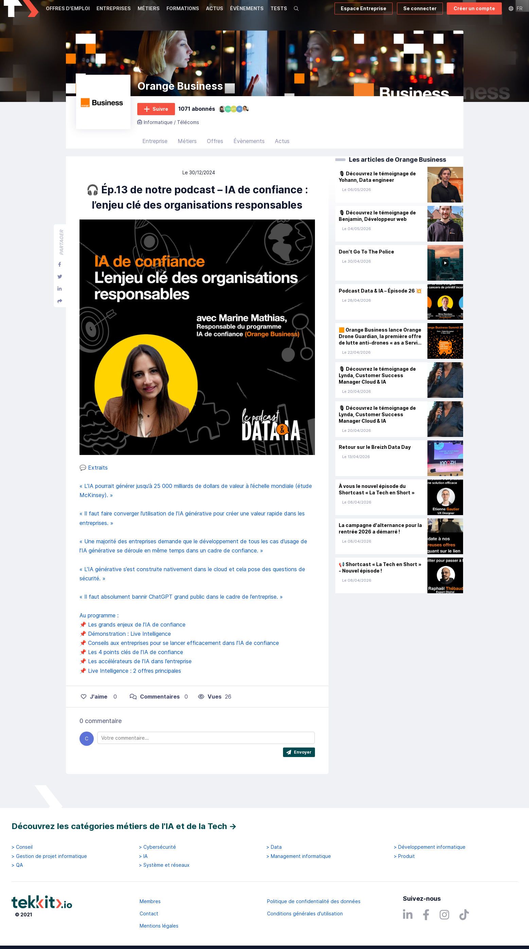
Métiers (187, 158)
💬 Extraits (94, 484)
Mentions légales (159, 926)
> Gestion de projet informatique (49, 856)
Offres (215, 158)
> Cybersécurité (157, 847)
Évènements (249, 158)
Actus (282, 158)
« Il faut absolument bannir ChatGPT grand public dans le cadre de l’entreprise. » (181, 613)
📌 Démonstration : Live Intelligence (125, 650)
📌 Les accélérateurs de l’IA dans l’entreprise (136, 678)
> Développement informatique (429, 847)
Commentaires (155, 713)
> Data (274, 847)
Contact (149, 913)
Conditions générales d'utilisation (305, 913)
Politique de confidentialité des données (313, 901)
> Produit (404, 856)
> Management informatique (298, 856)
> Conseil (22, 847)
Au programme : (99, 632)
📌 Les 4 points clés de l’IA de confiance (131, 669)
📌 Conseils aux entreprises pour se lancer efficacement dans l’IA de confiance (179, 659)
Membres (150, 901)
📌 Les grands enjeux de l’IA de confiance (133, 641)
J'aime (94, 713)
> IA (143, 856)
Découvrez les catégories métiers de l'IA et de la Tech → (124, 826)
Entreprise (154, 158)
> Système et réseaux (164, 865)
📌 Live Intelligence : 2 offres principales (130, 687)
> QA (17, 865)
